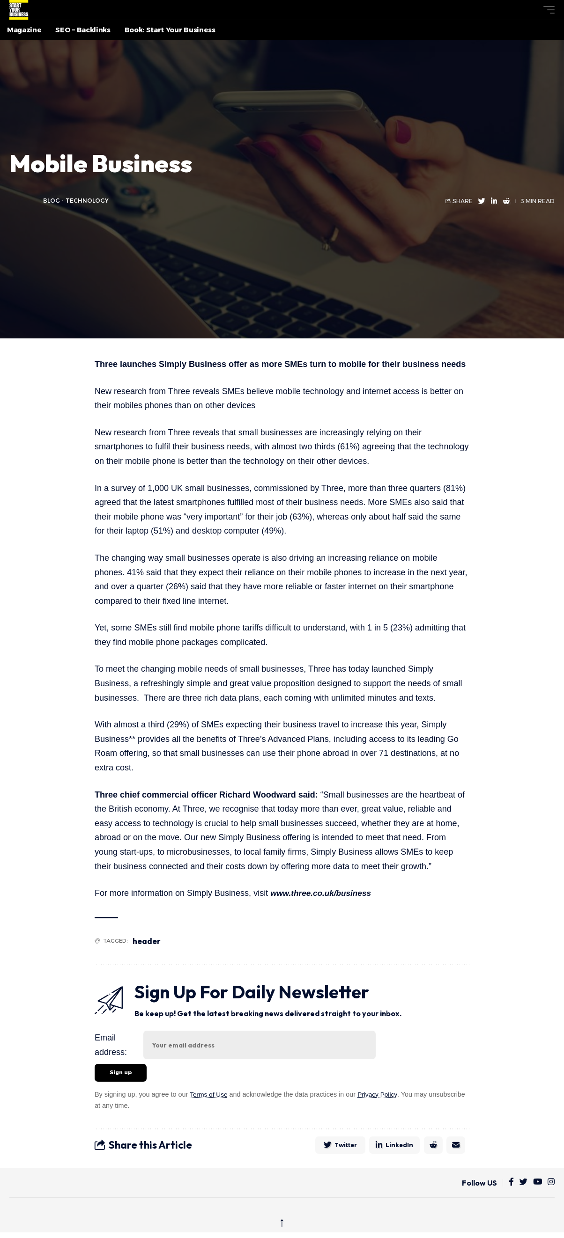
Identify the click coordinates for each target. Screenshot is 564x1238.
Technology (88, 200)
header (148, 941)
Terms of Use (210, 1095)
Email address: (111, 1045)
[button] (532, 10)
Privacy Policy (380, 1095)
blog (51, 200)
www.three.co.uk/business (323, 893)
